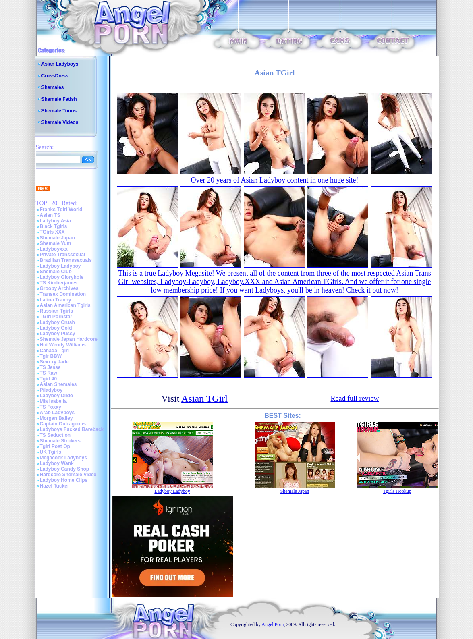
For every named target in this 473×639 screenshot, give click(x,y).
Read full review (354, 398)
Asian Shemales (58, 384)
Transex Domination (63, 294)
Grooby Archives (59, 288)
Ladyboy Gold (56, 328)
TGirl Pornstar (56, 317)
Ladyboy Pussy (57, 333)
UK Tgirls (50, 452)
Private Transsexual (62, 254)
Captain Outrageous (63, 424)
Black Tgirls (53, 226)
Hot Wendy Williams (63, 345)
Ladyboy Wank (57, 463)
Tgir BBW (51, 356)
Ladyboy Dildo (56, 395)
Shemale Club (56, 271)
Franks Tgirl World (61, 209)
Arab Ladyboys (57, 412)
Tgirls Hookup (397, 491)
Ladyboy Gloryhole (62, 277)
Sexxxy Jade (54, 362)
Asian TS (50, 215)
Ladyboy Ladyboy (60, 266)
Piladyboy (51, 390)
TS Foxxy (50, 407)
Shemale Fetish (59, 99)
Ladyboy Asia (55, 221)
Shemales (52, 87)
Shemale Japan (57, 238)
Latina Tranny (55, 300)
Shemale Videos (60, 122)
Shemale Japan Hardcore (69, 339)
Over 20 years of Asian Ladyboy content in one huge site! (275, 180)
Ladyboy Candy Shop (64, 469)
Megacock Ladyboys (63, 458)
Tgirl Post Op (55, 446)
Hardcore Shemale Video (68, 474)
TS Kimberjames (59, 283)
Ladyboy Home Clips (64, 480)
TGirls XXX (52, 232)
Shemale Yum (55, 243)
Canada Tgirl (54, 350)
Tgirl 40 (48, 379)
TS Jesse (50, 367)
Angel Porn (272, 624)
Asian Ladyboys (60, 64)
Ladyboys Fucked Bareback (72, 429)
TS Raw (48, 373)
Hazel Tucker (54, 486)
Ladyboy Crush (57, 322)
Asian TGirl (204, 398)
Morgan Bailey (56, 418)
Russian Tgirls (56, 311)
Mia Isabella (53, 401)
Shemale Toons (59, 111)
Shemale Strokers (60, 441)
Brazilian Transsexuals (66, 260)
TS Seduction (55, 435)
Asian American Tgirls (65, 305)
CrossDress (54, 76)
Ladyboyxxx (54, 249)
